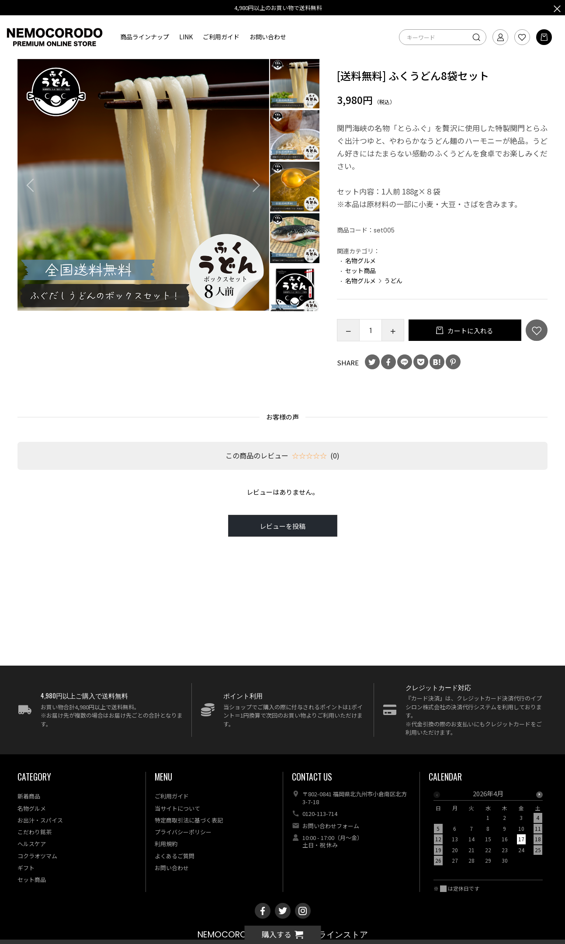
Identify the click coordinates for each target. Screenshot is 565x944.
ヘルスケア (31, 844)
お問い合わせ (268, 36)
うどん (393, 280)
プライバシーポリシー (183, 832)
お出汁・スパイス (40, 820)
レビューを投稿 (282, 526)
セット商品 (360, 270)
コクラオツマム (37, 856)
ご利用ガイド (221, 36)
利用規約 (166, 844)
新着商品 (28, 796)
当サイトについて (177, 808)
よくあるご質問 (174, 856)
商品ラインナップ (144, 36)
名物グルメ (360, 260)
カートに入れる (469, 330)
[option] (143, 185)
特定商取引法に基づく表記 (189, 820)
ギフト (26, 868)
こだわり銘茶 (34, 832)
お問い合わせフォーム (330, 826)
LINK (186, 36)
